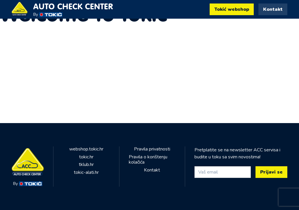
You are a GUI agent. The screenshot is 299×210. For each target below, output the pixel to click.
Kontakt (273, 9)
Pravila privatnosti (152, 149)
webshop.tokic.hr (86, 149)
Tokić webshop (231, 9)
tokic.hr (86, 157)
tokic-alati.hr (86, 172)
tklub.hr (86, 164)
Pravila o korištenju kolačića (148, 159)
